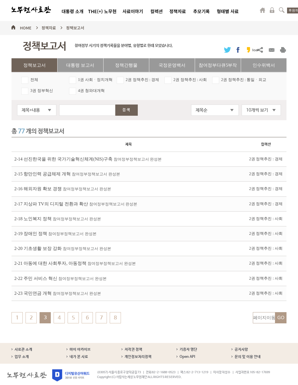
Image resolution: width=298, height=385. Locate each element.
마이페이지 (262, 10)
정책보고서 (75, 27)
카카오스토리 (248, 50)
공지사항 (241, 349)
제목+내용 (31, 110)
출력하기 (282, 50)
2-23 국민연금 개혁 (57, 293)
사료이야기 (132, 11)
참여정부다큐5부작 (218, 65)
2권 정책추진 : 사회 (190, 80)
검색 (281, 10)
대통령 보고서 (80, 65)
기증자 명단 (188, 349)
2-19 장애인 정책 (55, 233)
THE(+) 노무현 (102, 11)
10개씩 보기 (257, 110)
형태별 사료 (228, 11)
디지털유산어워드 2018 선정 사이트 (71, 375)
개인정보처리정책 (138, 357)
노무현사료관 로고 (31, 10)
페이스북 (237, 50)
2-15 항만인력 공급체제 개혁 (67, 173)
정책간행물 (126, 65)
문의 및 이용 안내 (248, 357)
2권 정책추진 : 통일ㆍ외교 (243, 80)
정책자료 (177, 11)
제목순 (201, 110)
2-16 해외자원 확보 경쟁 (62, 188)
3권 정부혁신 (41, 91)
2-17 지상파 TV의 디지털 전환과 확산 (75, 203)
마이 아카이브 (80, 349)
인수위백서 (264, 65)
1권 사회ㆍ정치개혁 (95, 80)
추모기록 (201, 11)
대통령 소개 (72, 11)
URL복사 (259, 50)
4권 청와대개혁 (91, 91)
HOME (25, 27)
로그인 (272, 10)
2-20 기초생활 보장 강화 (62, 248)
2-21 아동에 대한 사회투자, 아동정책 (75, 263)
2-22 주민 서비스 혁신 (60, 278)
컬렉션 (156, 11)
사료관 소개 (23, 349)
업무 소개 (22, 357)
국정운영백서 (172, 65)
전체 (34, 80)
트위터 (227, 50)
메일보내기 (271, 50)
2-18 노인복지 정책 (57, 218)
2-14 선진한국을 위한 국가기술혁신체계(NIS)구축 (88, 159)
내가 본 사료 (79, 357)
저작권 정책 (133, 349)
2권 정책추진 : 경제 (142, 80)
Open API (187, 357)
